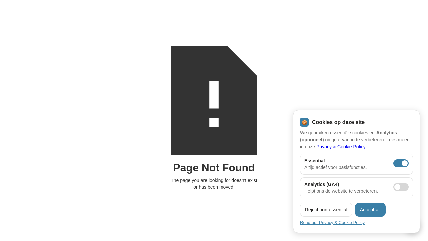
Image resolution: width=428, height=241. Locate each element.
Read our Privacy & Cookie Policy (332, 222)
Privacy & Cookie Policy (340, 146)
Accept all (370, 209)
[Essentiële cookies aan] (401, 163)
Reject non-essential (326, 209)
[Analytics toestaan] (401, 187)
